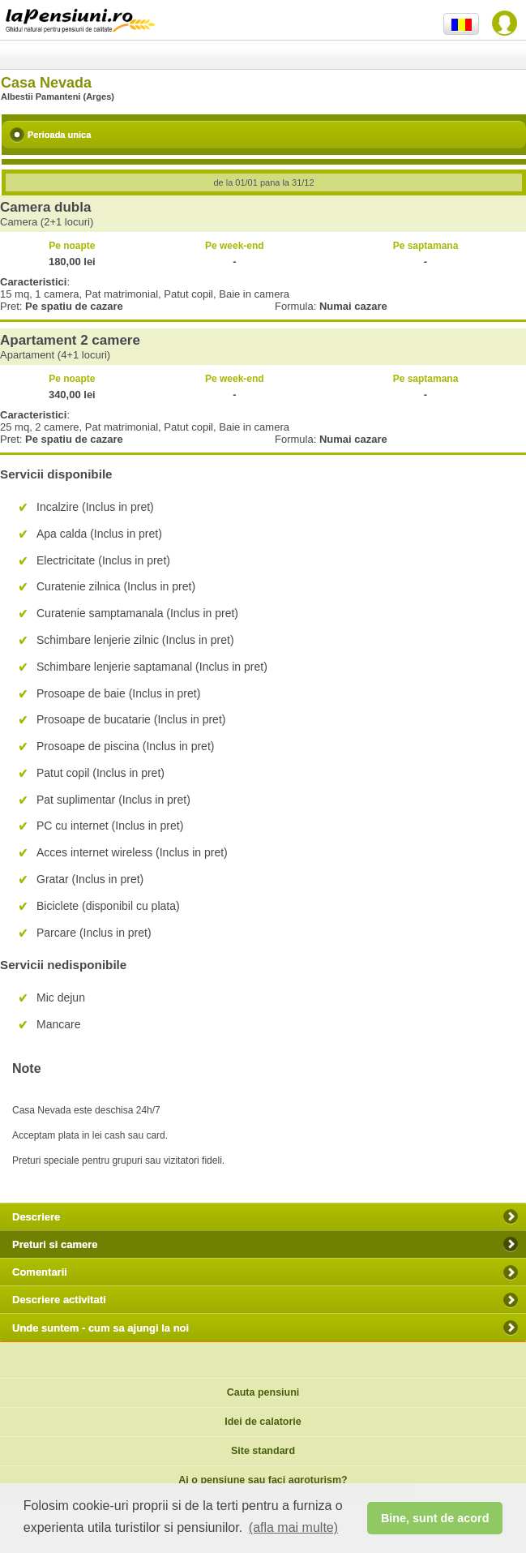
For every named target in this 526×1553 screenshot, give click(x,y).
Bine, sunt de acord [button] (435, 1518)
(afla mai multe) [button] (293, 1527)
